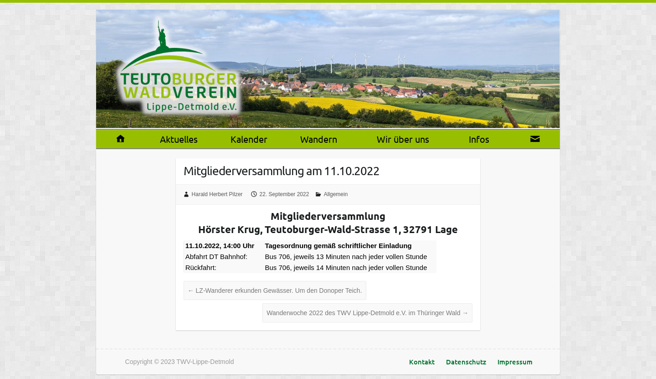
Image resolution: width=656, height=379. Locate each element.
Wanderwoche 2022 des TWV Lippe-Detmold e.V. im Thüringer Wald (367, 313)
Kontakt (422, 361)
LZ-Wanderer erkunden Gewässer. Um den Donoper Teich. (275, 290)
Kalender (249, 139)
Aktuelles (179, 139)
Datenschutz (466, 361)
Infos (479, 139)
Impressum (515, 361)
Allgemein (336, 194)
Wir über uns (403, 139)
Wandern (318, 139)
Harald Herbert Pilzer (217, 194)
